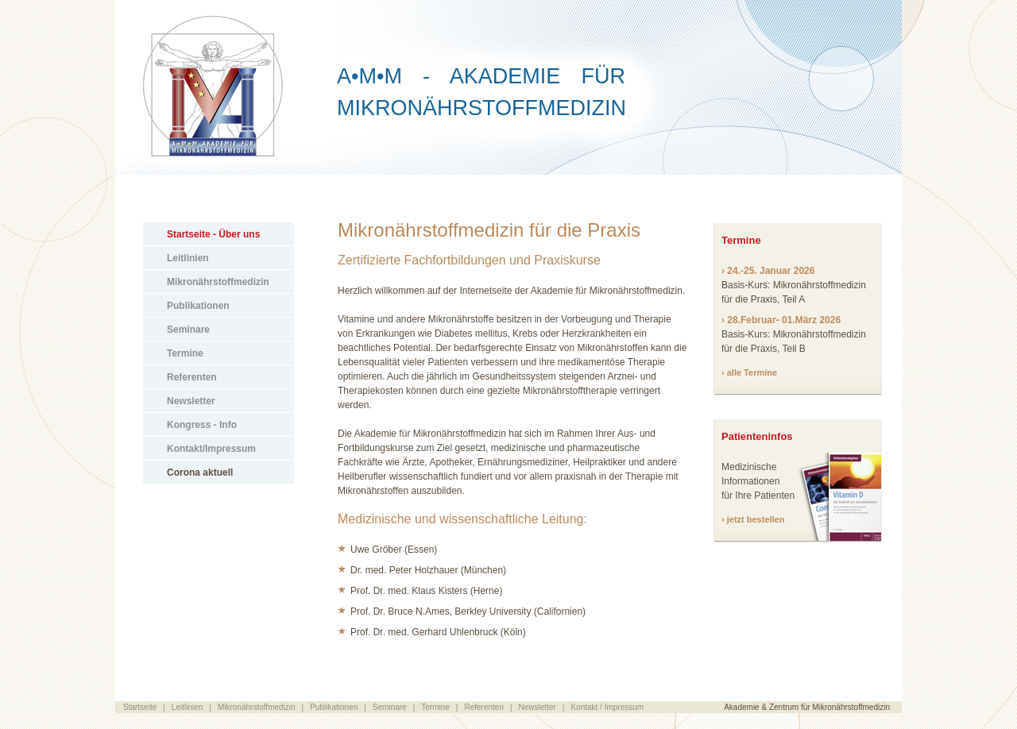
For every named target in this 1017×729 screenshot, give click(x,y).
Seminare (188, 329)
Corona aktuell (200, 472)
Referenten (192, 377)
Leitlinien (188, 258)
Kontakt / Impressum (607, 707)
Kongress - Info (202, 424)
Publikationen (198, 305)
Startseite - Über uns (213, 234)
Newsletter (191, 401)
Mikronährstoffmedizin (218, 281)
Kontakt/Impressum (211, 448)
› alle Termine (749, 372)
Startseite (140, 707)
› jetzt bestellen (752, 519)
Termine (185, 353)
